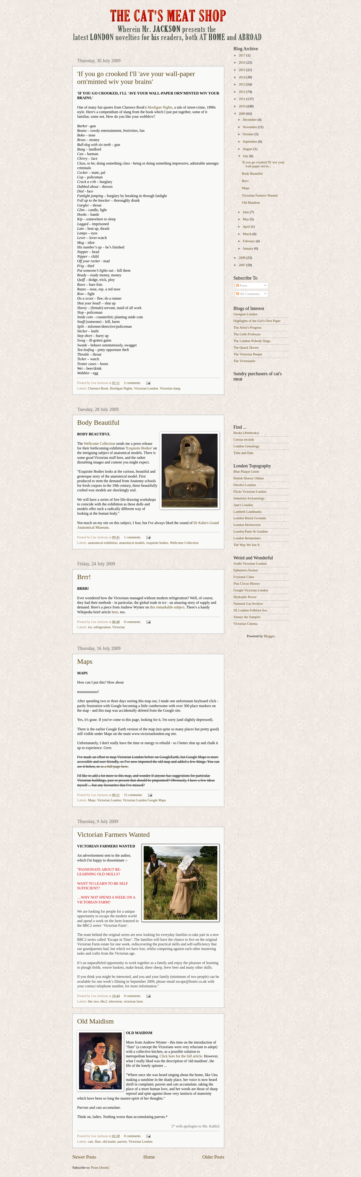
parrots (122, 1141)
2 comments (132, 383)
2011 (242, 99)
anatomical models (132, 543)
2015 (242, 70)
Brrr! (84, 577)
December (250, 119)
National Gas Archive (248, 603)
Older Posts (213, 1156)
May (246, 219)
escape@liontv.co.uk (191, 981)
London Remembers (247, 538)
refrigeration (102, 627)
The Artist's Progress (247, 327)
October (248, 134)
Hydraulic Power (244, 597)
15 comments (133, 795)
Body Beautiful (98, 422)
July (246, 156)
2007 (242, 265)
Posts (241, 285)
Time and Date (243, 453)
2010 (242, 106)
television (115, 1001)
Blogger (269, 636)
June (246, 212)
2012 (242, 92)
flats (98, 1141)
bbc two (93, 1001)
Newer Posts (84, 1156)
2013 (242, 84)
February (249, 241)
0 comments (132, 622)
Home (149, 1156)
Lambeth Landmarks (247, 511)
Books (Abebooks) (246, 433)
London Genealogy (246, 446)
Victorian (118, 627)
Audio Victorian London (250, 563)
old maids (109, 1141)
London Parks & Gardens (250, 531)
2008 (242, 258)
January (248, 248)
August (248, 149)
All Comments (247, 294)
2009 (242, 113)
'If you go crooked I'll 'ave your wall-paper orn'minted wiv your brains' (136, 77)
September (250, 141)
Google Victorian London (250, 590)
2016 (242, 62)
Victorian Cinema (245, 623)
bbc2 (103, 1001)
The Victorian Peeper (247, 354)
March (247, 234)
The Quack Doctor (246, 347)
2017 (242, 55)
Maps (85, 661)
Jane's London (243, 505)
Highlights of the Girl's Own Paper (257, 321)
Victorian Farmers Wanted (113, 834)
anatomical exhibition (102, 543)
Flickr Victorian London (249, 491)
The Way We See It (246, 545)
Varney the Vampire (246, 617)
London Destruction (247, 525)
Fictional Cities (243, 577)
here (115, 612)
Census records (243, 439)
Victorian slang (170, 388)
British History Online (248, 478)
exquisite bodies (157, 543)
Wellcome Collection (99, 444)
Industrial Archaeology (249, 498)
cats (90, 1141)
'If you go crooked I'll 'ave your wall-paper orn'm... (263, 164)
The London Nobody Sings (251, 341)
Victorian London (146, 388)
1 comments (132, 537)
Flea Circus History (246, 583)
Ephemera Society (245, 570)
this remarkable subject (167, 607)
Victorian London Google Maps (144, 800)
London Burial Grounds (249, 518)
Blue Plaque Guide (246, 471)
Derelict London (244, 485)
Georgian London (245, 314)
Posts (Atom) (100, 1167)
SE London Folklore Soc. (250, 610)
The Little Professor (247, 334)
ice (90, 627)
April (247, 226)
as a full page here (114, 766)
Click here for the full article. (181, 1056)
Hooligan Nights (121, 388)
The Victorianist (244, 361)
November (250, 127)
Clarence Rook (98, 388)
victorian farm (133, 1001)
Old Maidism (95, 1021)
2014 (242, 77)
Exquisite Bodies (138, 448)
